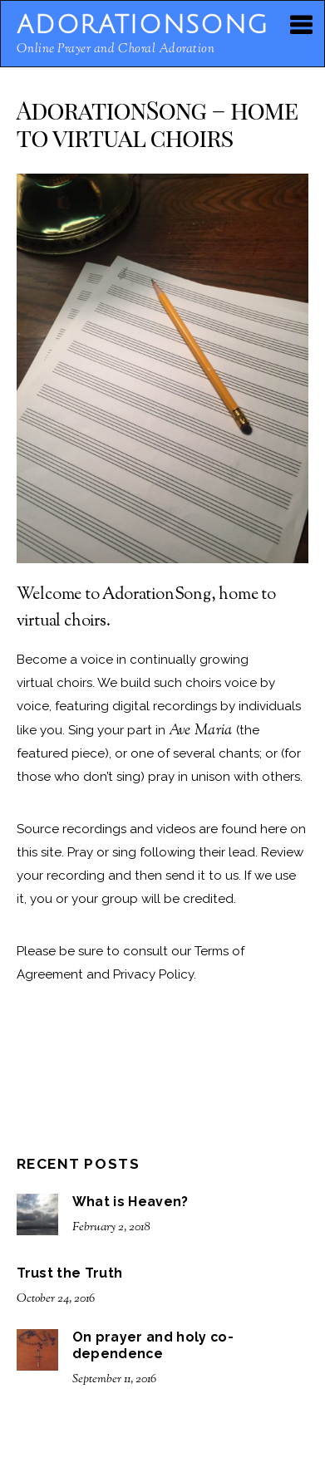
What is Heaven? (130, 1201)
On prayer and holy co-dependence (153, 1345)
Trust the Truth (70, 1273)
